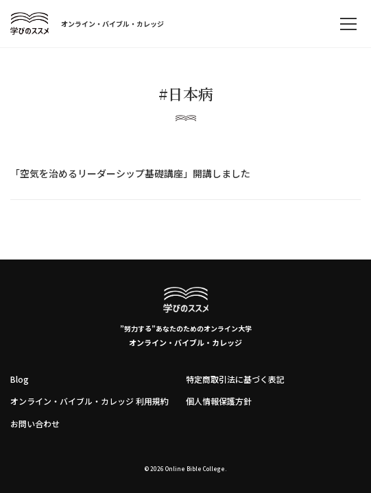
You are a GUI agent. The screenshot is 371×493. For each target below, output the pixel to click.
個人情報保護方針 (219, 401)
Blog (19, 379)
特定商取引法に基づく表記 (235, 379)
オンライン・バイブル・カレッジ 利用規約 (89, 401)
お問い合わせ (35, 423)
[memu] (348, 24)
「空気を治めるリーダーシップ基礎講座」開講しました (130, 173)
